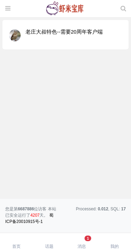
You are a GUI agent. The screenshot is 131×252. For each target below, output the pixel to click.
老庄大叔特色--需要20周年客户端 (64, 32)
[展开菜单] (8, 8)
